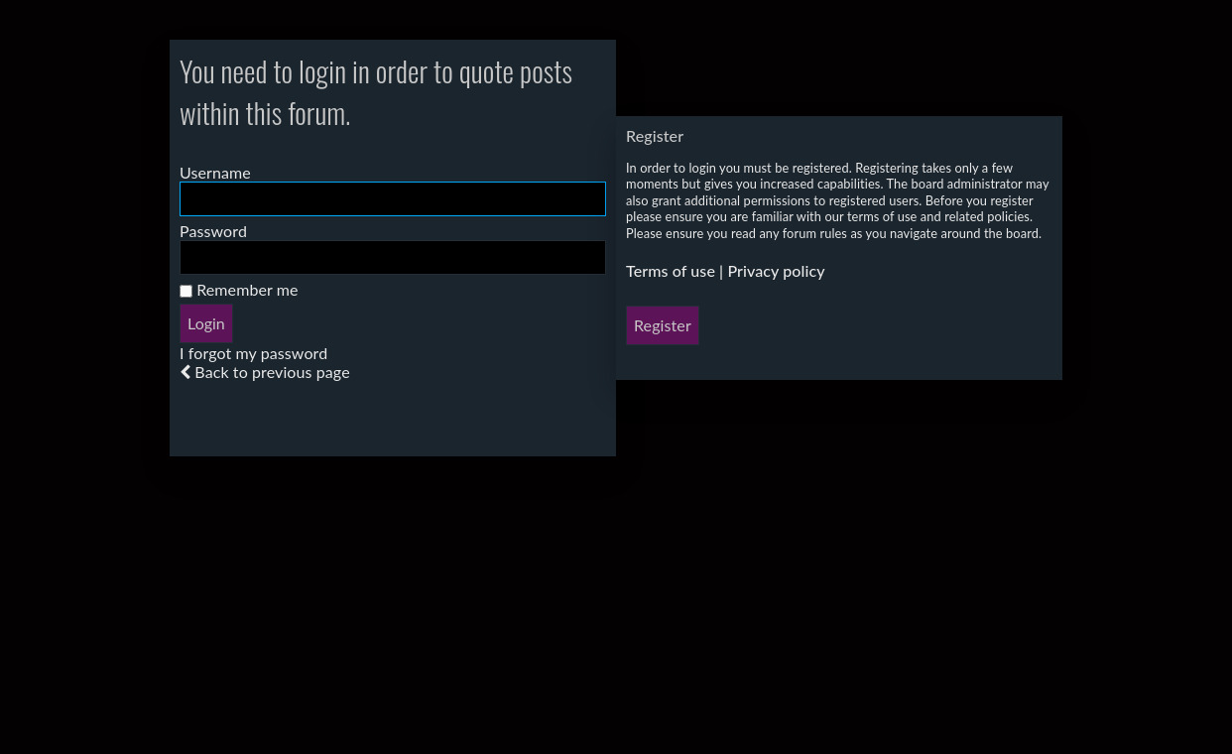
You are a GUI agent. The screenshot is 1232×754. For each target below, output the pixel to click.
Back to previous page (271, 371)
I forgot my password (253, 352)
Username (215, 172)
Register (662, 324)
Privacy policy (775, 270)
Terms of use (670, 270)
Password (213, 230)
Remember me (239, 289)
